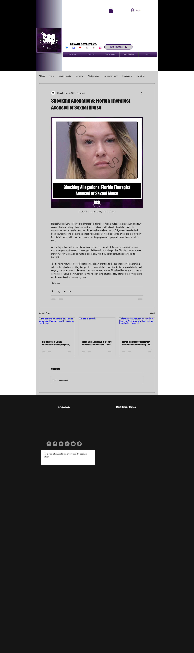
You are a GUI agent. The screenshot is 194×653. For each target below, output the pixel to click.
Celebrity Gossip (65, 76)
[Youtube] (80, 48)
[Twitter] (61, 443)
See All (152, 313)
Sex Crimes (140, 76)
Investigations (127, 76)
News (51, 76)
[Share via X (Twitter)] (58, 291)
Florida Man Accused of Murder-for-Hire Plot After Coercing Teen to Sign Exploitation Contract (136, 343)
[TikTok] (94, 48)
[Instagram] (100, 48)
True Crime (79, 76)
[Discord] (74, 48)
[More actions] (141, 92)
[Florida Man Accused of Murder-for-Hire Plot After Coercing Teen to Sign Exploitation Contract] (137, 327)
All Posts (42, 76)
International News (110, 76)
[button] (111, 10)
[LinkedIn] (67, 443)
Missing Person (93, 76)
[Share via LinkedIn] (64, 291)
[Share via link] (70, 291)
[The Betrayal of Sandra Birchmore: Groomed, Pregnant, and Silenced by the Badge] (57, 327)
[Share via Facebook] (52, 291)
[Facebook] (67, 48)
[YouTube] (73, 443)
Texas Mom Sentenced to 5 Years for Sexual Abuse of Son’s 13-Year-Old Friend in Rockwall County (97, 343)
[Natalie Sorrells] (97, 327)
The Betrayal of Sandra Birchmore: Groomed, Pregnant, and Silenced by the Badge (56, 343)
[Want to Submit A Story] (118, 46)
